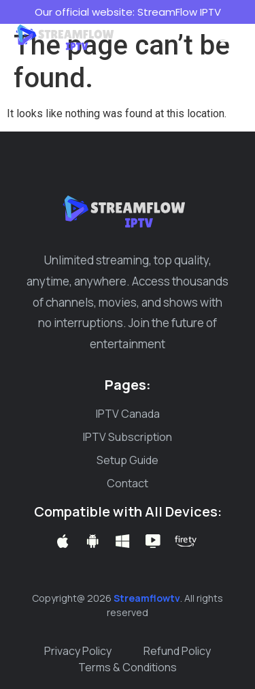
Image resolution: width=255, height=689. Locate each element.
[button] (227, 35)
